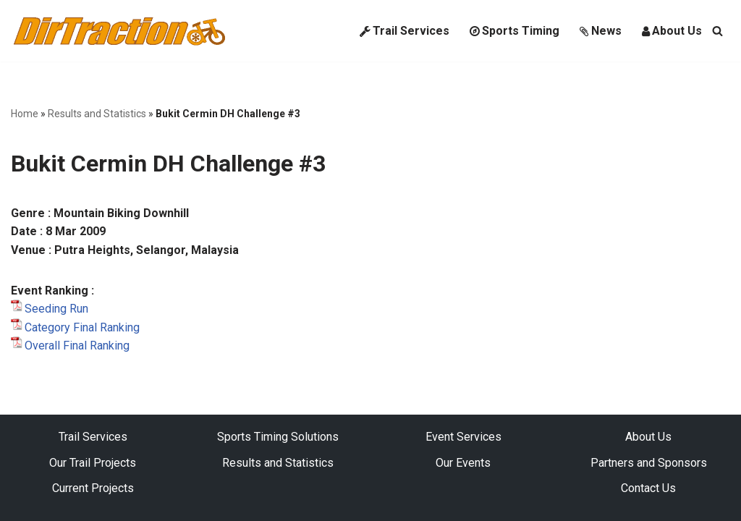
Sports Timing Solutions (278, 437)
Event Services (463, 437)
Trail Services (404, 31)
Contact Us (648, 488)
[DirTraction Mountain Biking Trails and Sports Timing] (119, 30)
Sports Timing (514, 31)
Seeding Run (56, 308)
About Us (672, 31)
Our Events (463, 463)
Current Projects (93, 488)
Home (24, 113)
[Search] (717, 30)
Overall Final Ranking (77, 345)
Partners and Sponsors (648, 463)
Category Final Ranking (82, 327)
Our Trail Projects (92, 463)
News (601, 31)
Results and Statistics (97, 113)
